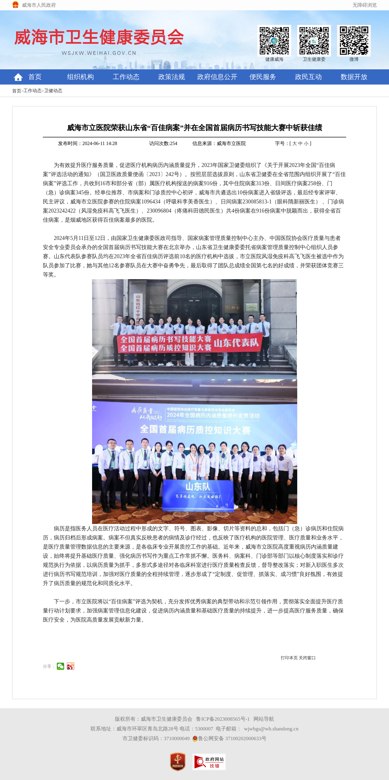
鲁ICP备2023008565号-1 (223, 719)
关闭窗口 (307, 658)
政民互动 (308, 77)
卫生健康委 (314, 59)
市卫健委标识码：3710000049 (156, 738)
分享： (49, 666)
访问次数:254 (163, 143)
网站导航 (263, 719)
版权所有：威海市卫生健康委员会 (153, 719)
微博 (354, 59)
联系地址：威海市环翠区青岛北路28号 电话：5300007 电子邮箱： (166, 729)
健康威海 (274, 59)
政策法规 (171, 77)
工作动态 (126, 77)
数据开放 (354, 77)
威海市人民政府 (39, 5)
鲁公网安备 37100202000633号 (229, 739)
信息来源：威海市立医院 (219, 143)
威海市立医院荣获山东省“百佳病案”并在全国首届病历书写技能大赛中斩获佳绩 (194, 128)
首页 (35, 77)
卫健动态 (53, 90)
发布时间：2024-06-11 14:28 (87, 143)
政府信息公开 (217, 77)
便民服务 (263, 77)
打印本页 (289, 658)
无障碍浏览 (365, 5)
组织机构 (80, 77)
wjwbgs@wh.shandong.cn (271, 729)
